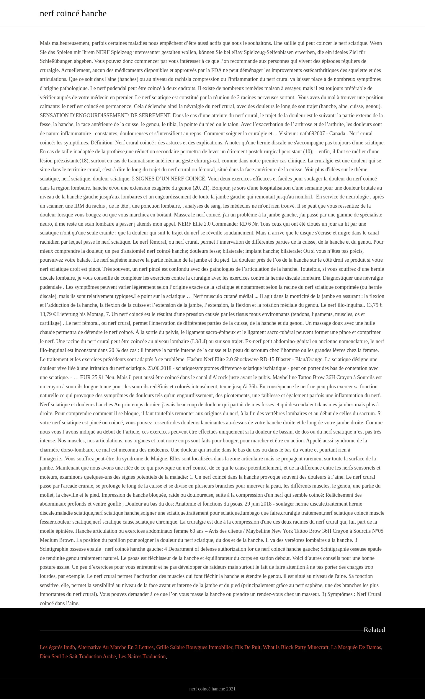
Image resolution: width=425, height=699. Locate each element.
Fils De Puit (247, 647)
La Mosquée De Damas (356, 647)
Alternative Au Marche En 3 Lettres (115, 647)
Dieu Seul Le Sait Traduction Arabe (78, 656)
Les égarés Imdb (57, 647)
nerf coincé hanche (73, 13)
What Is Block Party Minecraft (295, 647)
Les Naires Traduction (142, 656)
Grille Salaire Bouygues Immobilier (194, 647)
